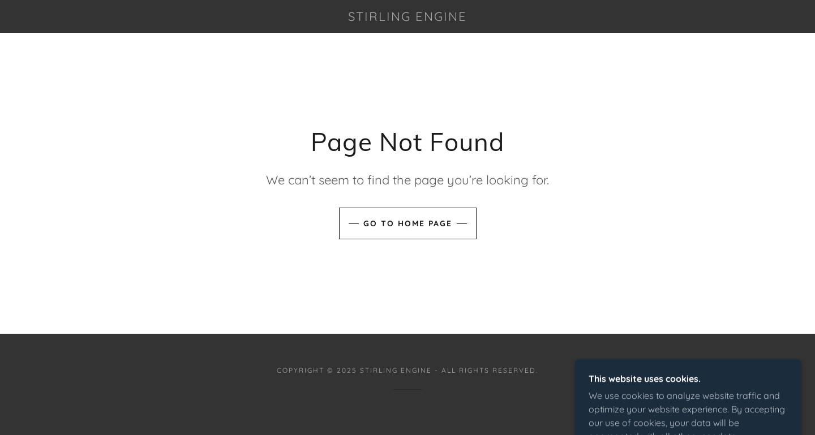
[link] (407, 17)
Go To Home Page (407, 223)
